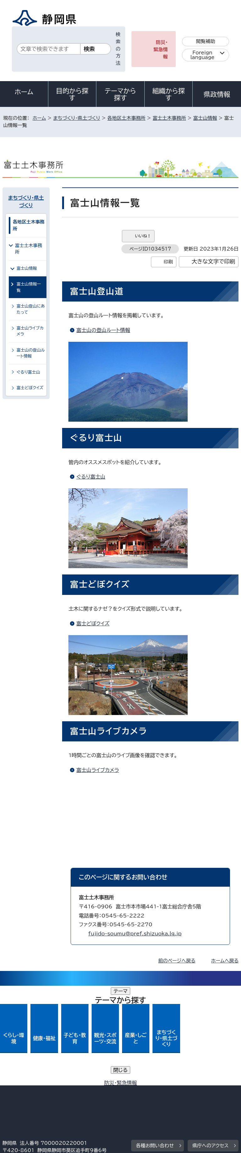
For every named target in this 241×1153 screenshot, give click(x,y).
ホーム (24, 91)
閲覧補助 (205, 41)
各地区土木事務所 (126, 118)
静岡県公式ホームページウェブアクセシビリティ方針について (71, 1091)
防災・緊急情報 (160, 49)
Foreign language (202, 55)
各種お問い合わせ (155, 1046)
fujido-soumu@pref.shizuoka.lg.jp (134, 933)
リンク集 (165, 1091)
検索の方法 (118, 48)
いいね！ (143, 236)
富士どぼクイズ (93, 623)
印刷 (168, 261)
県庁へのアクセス (210, 1046)
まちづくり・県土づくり (76, 118)
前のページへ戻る (176, 960)
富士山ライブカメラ (97, 770)
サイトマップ (20, 1099)
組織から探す (168, 94)
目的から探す (72, 94)
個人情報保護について (102, 1084)
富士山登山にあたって (31, 309)
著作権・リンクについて (32, 1084)
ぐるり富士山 (90, 476)
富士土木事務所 (169, 118)
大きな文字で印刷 (213, 261)
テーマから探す (120, 94)
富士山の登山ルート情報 (103, 330)
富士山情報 (205, 118)
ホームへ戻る (224, 960)
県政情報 (217, 94)
